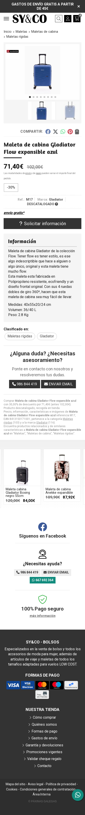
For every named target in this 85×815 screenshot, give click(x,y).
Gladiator (42, 422)
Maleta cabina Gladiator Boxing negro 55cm (18, 492)
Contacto (44, 766)
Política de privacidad (61, 784)
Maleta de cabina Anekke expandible (59, 490)
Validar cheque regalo (44, 759)
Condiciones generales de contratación (47, 789)
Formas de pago (44, 731)
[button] (30, 97)
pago (38, 173)
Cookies (11, 789)
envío (28, 173)
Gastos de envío (44, 738)
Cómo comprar (44, 717)
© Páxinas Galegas (42, 801)
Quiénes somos (44, 724)
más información (43, 616)
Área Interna (42, 794)
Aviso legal (35, 784)
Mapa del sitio (15, 784)
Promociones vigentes (44, 752)
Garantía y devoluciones (44, 745)
